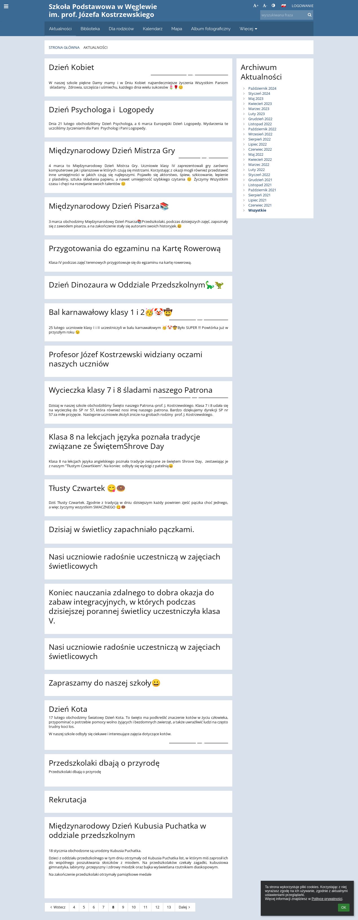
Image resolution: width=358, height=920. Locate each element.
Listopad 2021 (260, 184)
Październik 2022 (262, 128)
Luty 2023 (256, 113)
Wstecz (57, 907)
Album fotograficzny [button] (211, 28)
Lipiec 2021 (257, 200)
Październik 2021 (262, 189)
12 (157, 907)
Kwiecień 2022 (260, 159)
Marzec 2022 (258, 164)
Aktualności (95, 47)
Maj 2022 (255, 154)
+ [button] (255, 5)
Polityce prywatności (326, 899)
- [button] (265, 5)
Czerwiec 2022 (260, 149)
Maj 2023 (255, 98)
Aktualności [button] (60, 28)
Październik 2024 (262, 88)
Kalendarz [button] (152, 28)
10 (134, 907)
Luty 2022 (256, 169)
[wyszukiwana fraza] (286, 15)
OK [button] (343, 908)
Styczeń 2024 (259, 93)
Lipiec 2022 (257, 144)
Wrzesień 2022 (260, 134)
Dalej (185, 907)
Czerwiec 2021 (260, 205)
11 (145, 907)
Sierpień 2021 (259, 194)
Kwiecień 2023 (260, 103)
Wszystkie (257, 210)
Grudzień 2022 (260, 118)
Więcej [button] (249, 28)
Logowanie (302, 5)
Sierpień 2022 (259, 139)
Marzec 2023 (258, 108)
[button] (283, 5)
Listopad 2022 (260, 123)
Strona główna (64, 47)
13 (169, 907)
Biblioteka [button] (90, 28)
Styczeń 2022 (259, 174)
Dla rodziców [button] (121, 28)
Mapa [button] (176, 28)
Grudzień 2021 (260, 179)
